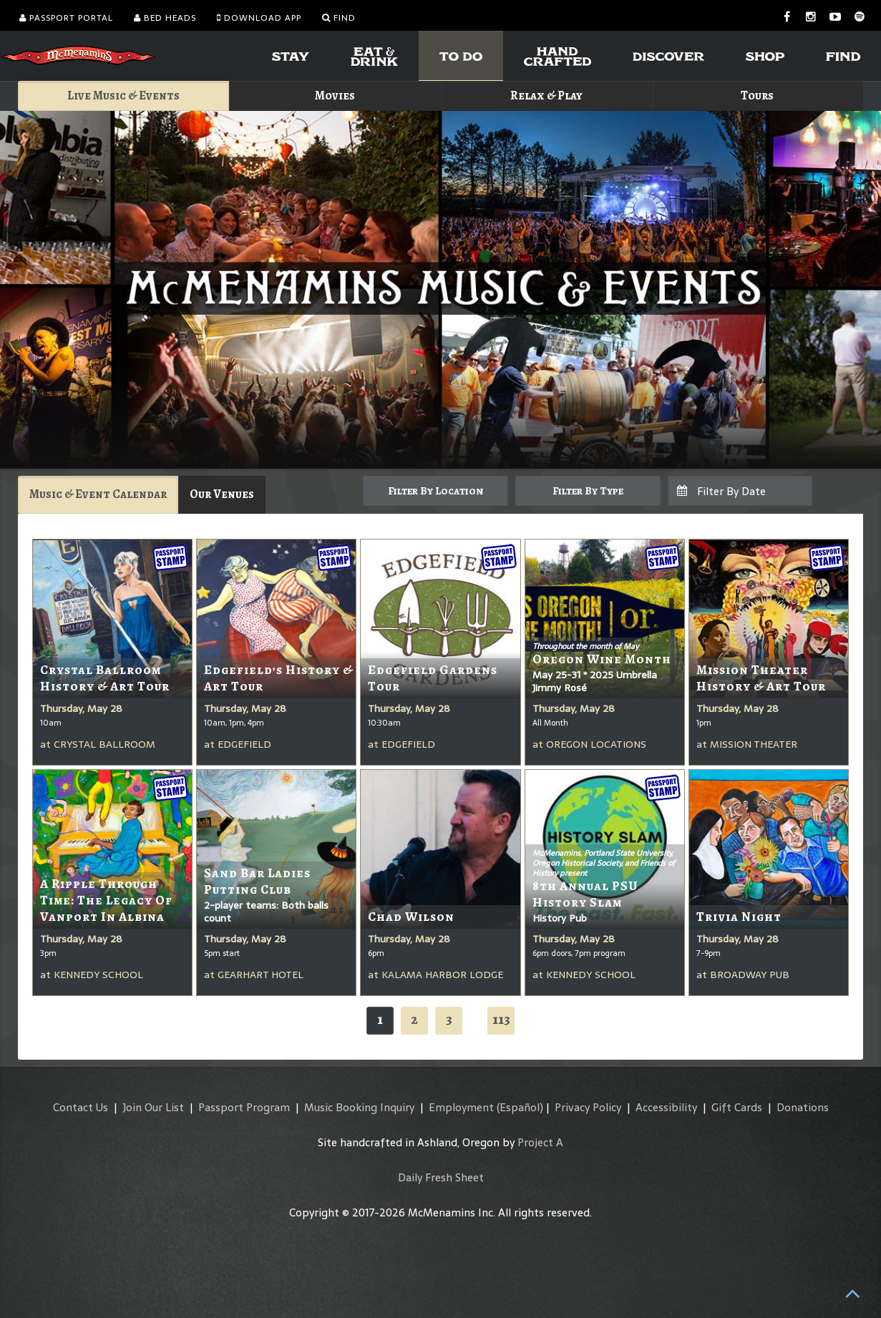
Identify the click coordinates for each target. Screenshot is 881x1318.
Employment (461, 1107)
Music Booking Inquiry (359, 1107)
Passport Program (244, 1107)
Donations (803, 1107)
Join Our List (153, 1107)
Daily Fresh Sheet (441, 1177)
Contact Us (80, 1107)
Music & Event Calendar (98, 494)
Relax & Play (546, 95)
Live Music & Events (123, 95)
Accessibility (666, 1107)
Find (339, 18)
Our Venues (222, 494)
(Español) (520, 1107)
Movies (335, 95)
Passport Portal (66, 18)
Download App (259, 18)
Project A (540, 1142)
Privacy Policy (588, 1107)
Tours (757, 95)
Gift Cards (736, 1107)
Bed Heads (165, 18)
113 (501, 1019)
